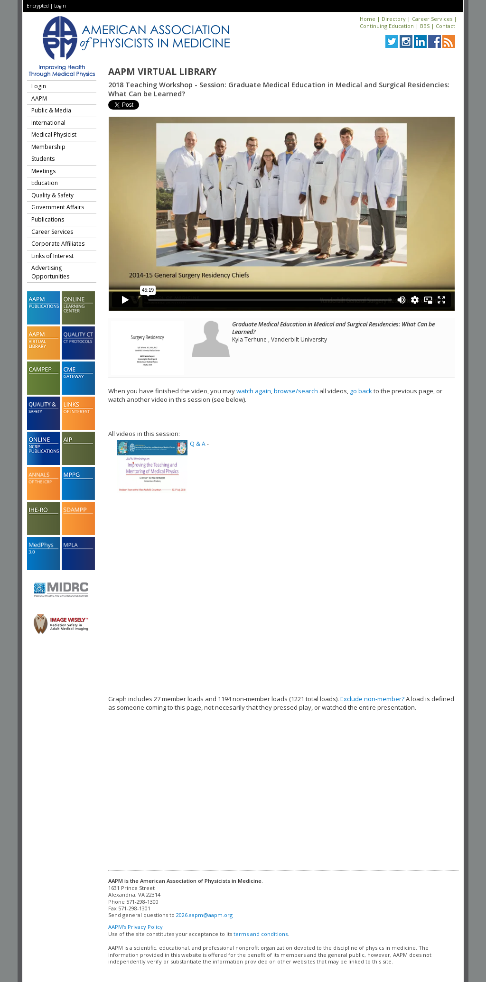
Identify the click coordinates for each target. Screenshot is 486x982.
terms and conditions (261, 933)
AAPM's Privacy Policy (135, 926)
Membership (48, 147)
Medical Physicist (53, 134)
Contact (445, 25)
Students (43, 159)
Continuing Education (387, 25)
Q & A (198, 444)
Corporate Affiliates (57, 244)
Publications (47, 219)
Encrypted (38, 5)
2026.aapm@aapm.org (204, 914)
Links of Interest (52, 256)
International (48, 123)
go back (361, 391)
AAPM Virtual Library (162, 71)
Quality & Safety (52, 195)
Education (44, 183)
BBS (425, 25)
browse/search (296, 391)
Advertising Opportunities (50, 272)
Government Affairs (57, 207)
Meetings (43, 171)
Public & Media (51, 110)
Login (60, 5)
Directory (394, 18)
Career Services (432, 18)
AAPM (39, 98)
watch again (253, 391)
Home (367, 18)
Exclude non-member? (372, 699)
